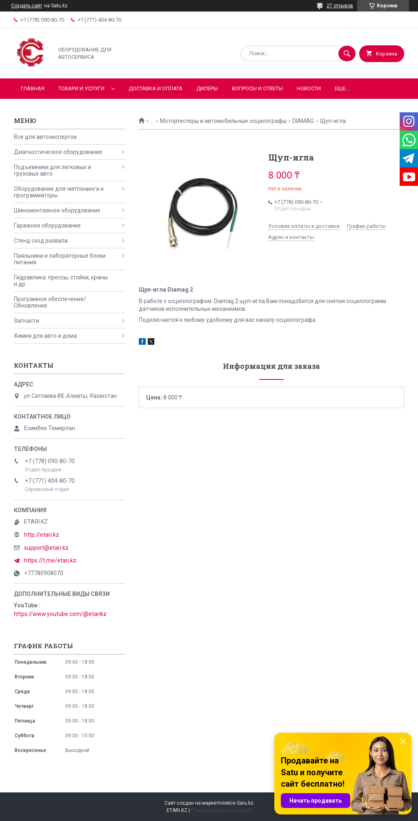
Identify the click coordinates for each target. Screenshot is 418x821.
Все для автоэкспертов (45, 137)
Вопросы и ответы (257, 88)
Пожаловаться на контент (221, 810)
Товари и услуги (81, 88)
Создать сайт (26, 6)
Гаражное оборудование (47, 225)
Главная (32, 88)
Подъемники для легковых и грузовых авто (52, 170)
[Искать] (347, 53)
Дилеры (207, 88)
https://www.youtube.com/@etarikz (60, 614)
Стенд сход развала (41, 240)
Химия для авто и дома (45, 335)
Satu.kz (245, 803)
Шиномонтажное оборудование (57, 210)
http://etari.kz (41, 534)
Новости (309, 88)
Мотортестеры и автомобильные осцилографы (223, 121)
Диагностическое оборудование (58, 152)
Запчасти (26, 320)
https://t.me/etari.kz (50, 560)
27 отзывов (340, 6)
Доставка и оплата (155, 88)
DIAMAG (303, 121)
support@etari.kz (46, 547)
